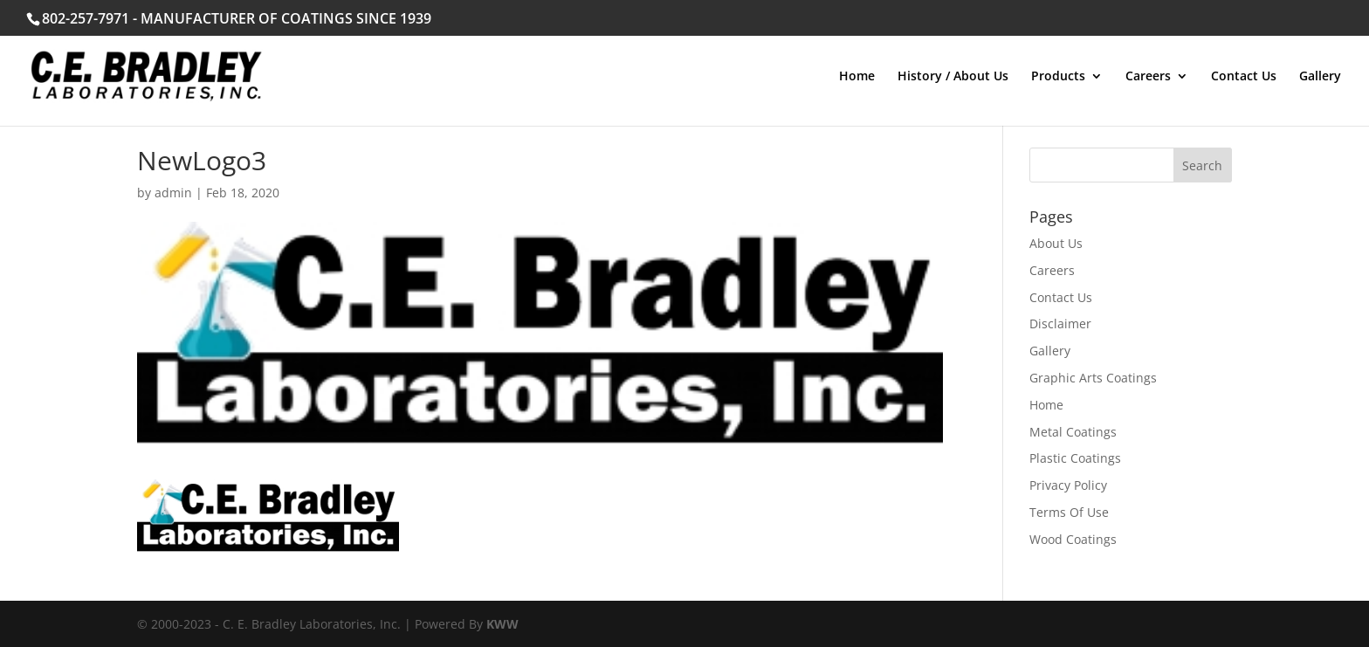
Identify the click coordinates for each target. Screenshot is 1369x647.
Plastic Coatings (1075, 458)
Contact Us (1243, 77)
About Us (1056, 243)
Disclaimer (1060, 323)
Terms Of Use (1069, 512)
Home (857, 77)
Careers (1148, 77)
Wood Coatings (1073, 539)
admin (173, 192)
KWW (502, 624)
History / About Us (953, 77)
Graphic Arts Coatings (1093, 377)
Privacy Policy (1068, 485)
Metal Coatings (1073, 431)
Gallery (1320, 77)
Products (1058, 77)
